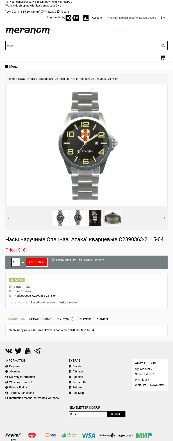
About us (14, 371)
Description (15, 319)
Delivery (84, 319)
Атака (31, 78)
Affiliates (78, 371)
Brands (77, 366)
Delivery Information (22, 377)
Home (11, 78)
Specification (40, 319)
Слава (27, 291)
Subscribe (116, 414)
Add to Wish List (66, 260)
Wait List (140, 385)
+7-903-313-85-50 (19, 11)
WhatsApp (49, 11)
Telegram (65, 11)
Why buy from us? (20, 382)
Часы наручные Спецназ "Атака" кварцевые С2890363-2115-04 (78, 78)
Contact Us (79, 382)
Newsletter (157, 385)
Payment (103, 319)
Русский (113, 17)
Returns (77, 387)
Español (134, 17)
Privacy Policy (18, 387)
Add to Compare (94, 260)
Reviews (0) (64, 319)
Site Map (78, 392)
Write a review (68, 302)
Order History (143, 374)
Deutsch (152, 17)
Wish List (141, 379)
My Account (142, 369)
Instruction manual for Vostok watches (34, 398)
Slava (21, 78)
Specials (78, 377)
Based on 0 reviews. (43, 302)
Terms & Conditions (21, 392)
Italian (143, 17)
